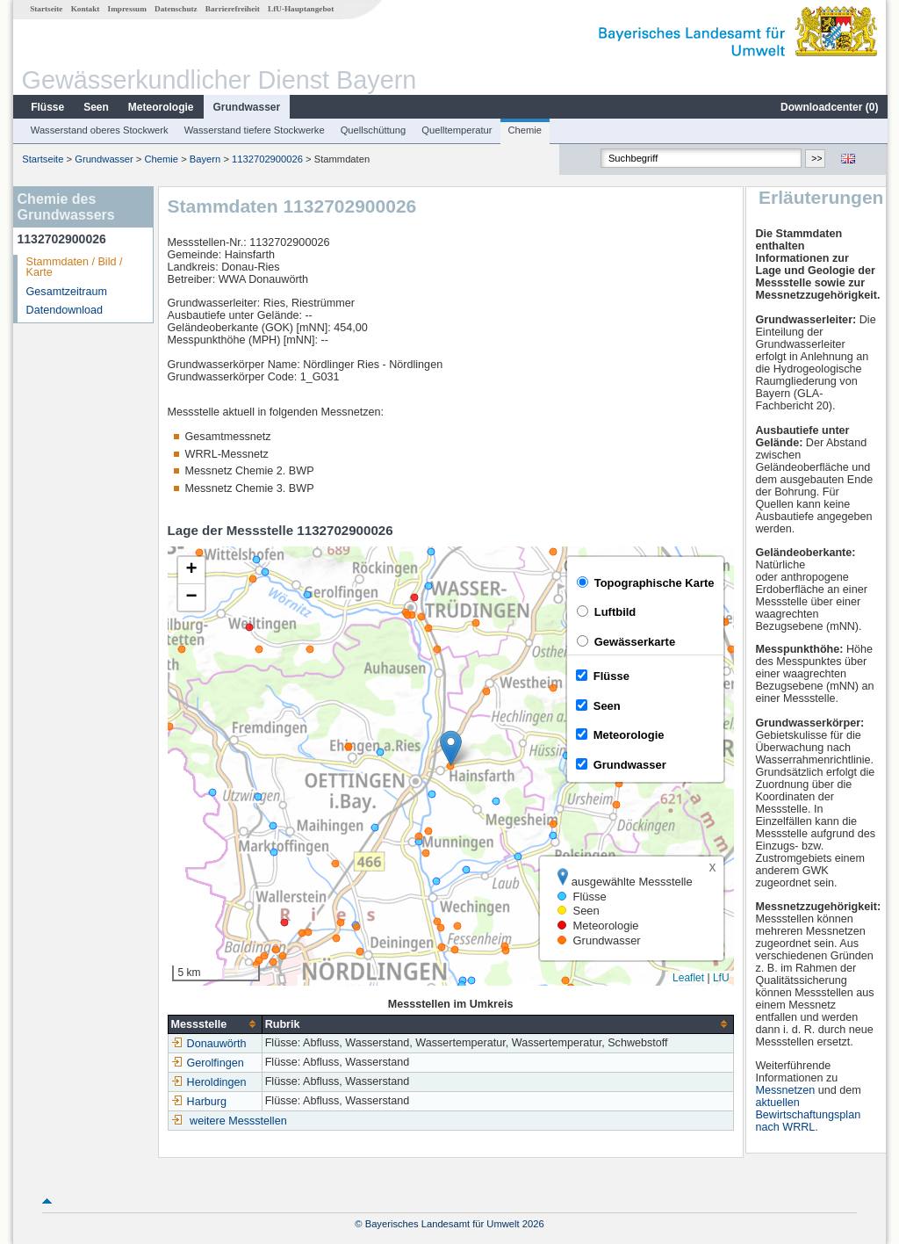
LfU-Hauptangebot (300, 8)
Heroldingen (208, 1082)
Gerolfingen (206, 1063)
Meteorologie (160, 107)
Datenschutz (175, 8)
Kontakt (84, 8)
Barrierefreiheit (232, 8)
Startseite (45, 8)
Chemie (524, 130)
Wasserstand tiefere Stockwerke (253, 130)
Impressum (126, 8)
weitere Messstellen (237, 1121)
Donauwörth (208, 1044)
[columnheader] (214, 1024)
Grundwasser (246, 107)
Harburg (198, 1102)
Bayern (204, 159)
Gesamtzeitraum (65, 292)
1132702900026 (266, 159)
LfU (720, 978)
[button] (450, 748)
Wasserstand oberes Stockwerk (99, 130)
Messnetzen (786, 1090)
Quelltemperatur (456, 130)
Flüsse (46, 107)
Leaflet (687, 978)
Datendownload (64, 310)
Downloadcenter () (828, 107)
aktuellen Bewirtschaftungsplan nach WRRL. (808, 1114)
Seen (95, 107)
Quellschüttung (373, 130)
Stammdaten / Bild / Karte (73, 267)
